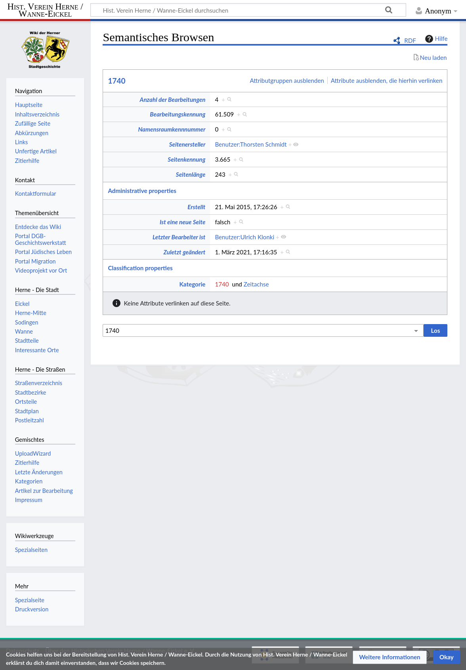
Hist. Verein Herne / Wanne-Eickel (45, 10)
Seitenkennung (186, 159)
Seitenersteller (187, 144)
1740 (116, 80)
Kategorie (192, 284)
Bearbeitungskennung (177, 114)
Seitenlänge (191, 174)
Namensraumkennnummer (171, 129)
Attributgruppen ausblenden (287, 80)
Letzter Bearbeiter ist (179, 237)
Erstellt (196, 206)
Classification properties (140, 267)
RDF (410, 40)
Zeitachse (256, 284)
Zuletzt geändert (184, 252)
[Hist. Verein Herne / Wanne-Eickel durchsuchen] (248, 10)
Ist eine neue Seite (182, 221)
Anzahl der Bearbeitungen (173, 99)
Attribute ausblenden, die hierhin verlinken (387, 80)
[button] (390, 657)
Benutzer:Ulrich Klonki (244, 237)
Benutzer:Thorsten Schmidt (250, 144)
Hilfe (435, 39)
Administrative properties (142, 190)
